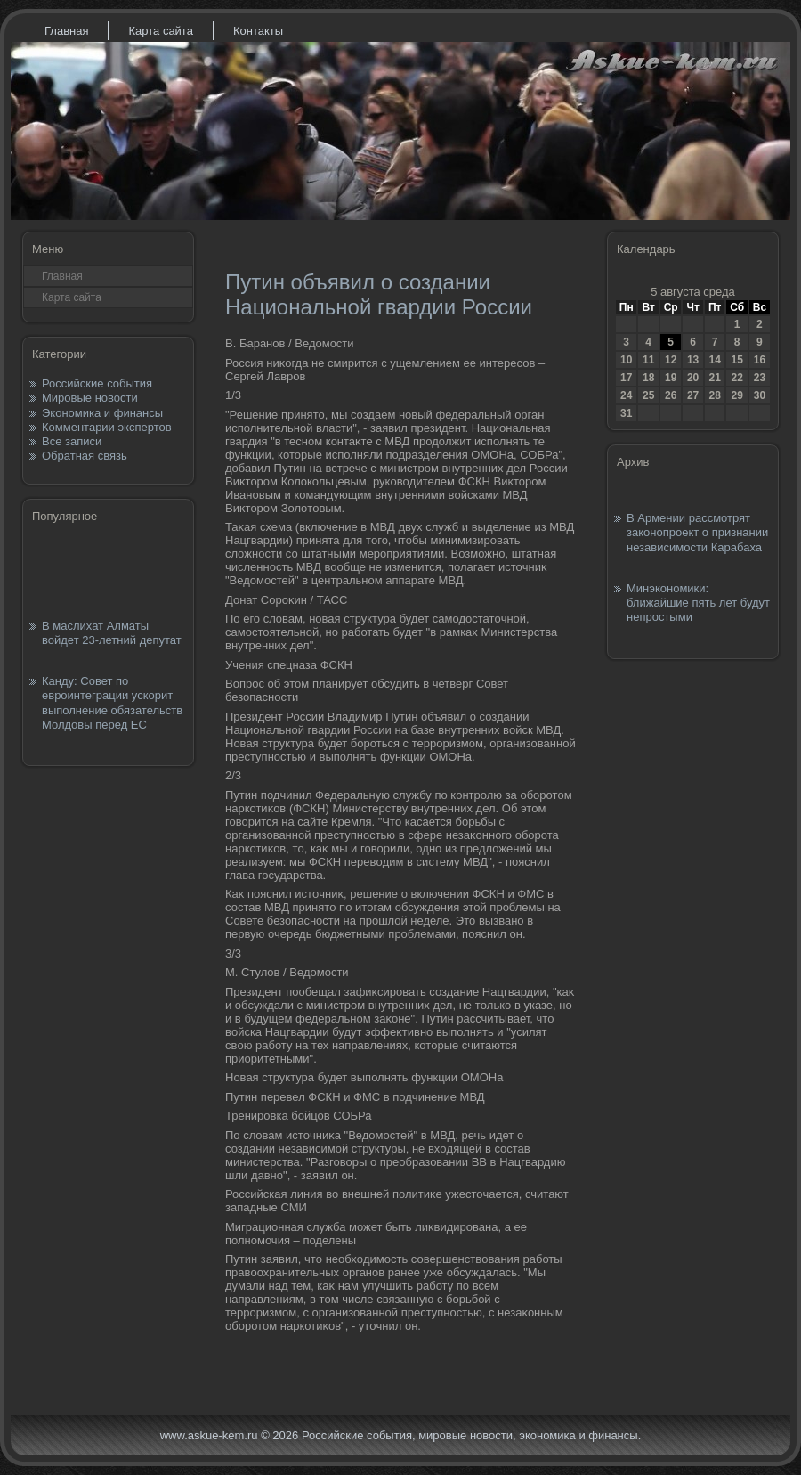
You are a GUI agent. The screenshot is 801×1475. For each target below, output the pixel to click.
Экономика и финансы (102, 413)
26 (670, 395)
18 (648, 377)
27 (693, 395)
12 (670, 360)
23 (759, 377)
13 (693, 360)
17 (626, 377)
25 (648, 395)
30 (759, 395)
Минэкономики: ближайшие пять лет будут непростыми (698, 603)
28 (714, 395)
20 (693, 377)
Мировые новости (90, 397)
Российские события (97, 383)
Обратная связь (84, 455)
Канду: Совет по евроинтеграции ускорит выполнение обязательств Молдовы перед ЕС (112, 702)
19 (670, 377)
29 (736, 395)
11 (648, 360)
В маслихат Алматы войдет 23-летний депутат (112, 633)
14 (714, 360)
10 (626, 360)
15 (736, 360)
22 (736, 377)
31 (626, 413)
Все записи (71, 441)
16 (759, 360)
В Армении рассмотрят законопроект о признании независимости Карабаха (697, 532)
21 (714, 377)
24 (626, 395)
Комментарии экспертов (107, 427)
